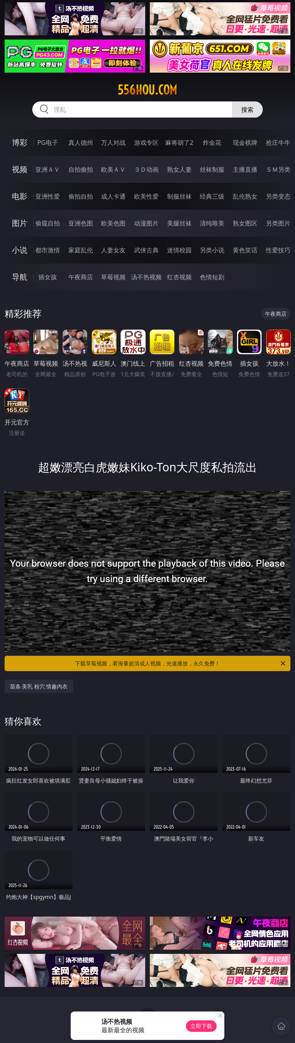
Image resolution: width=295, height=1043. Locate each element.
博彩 (19, 142)
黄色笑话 (245, 250)
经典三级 (212, 196)
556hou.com (147, 90)
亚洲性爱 (47, 196)
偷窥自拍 (47, 223)
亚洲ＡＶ (47, 169)
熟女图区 (245, 223)
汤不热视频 (146, 277)
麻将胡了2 (179, 142)
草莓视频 (113, 277)
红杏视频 (179, 277)
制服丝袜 (179, 196)
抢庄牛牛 (278, 142)
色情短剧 (212, 277)
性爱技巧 (278, 250)
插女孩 (47, 277)
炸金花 (212, 142)
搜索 (247, 109)
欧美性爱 (146, 196)
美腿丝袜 (179, 223)
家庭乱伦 (80, 250)
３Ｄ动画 (146, 169)
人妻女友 (113, 250)
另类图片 (278, 223)
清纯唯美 (212, 223)
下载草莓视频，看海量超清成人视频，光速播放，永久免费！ (181, 663)
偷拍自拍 (80, 196)
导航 (19, 277)
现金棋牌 (245, 142)
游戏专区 (146, 142)
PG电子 (47, 142)
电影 (19, 196)
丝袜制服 (212, 169)
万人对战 (113, 142)
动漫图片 (146, 223)
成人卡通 (113, 196)
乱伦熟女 (245, 196)
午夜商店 (80, 277)
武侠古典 (146, 250)
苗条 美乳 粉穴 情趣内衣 (39, 686)
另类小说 (212, 250)
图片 (19, 223)
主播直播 (245, 169)
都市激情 (47, 250)
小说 (19, 250)
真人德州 (80, 142)
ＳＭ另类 (278, 169)
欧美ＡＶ (113, 169)
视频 (19, 169)
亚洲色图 (80, 223)
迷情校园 (179, 250)
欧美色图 (113, 223)
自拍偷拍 (80, 169)
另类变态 (278, 196)
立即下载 (201, 1026)
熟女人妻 (179, 169)
